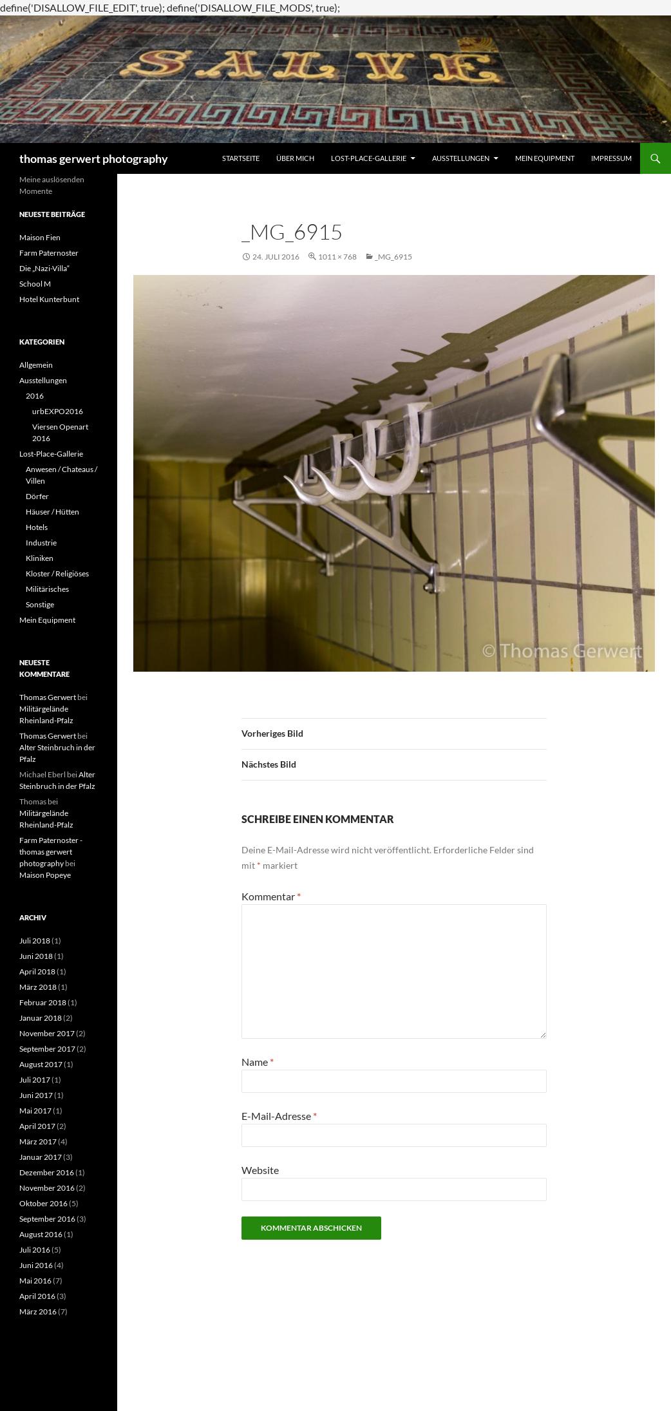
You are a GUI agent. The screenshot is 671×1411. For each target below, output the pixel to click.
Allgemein (36, 365)
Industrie (41, 542)
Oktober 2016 (43, 1203)
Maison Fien (40, 237)
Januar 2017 (40, 1157)
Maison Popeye (45, 875)
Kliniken (39, 558)
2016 (35, 396)
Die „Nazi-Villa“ (44, 268)
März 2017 (38, 1141)
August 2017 (40, 1064)
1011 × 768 (337, 256)
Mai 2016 (35, 1280)
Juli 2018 (34, 940)
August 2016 (40, 1234)
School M (35, 284)
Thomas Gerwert (47, 697)
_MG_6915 (393, 256)
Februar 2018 (42, 1002)
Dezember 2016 (46, 1172)
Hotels (37, 527)
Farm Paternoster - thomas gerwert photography (50, 851)
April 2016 (37, 1296)
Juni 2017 (36, 1095)
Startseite (241, 158)
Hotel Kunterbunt (49, 299)
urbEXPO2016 (57, 411)
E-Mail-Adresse (279, 1116)
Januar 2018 (40, 1018)
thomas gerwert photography (93, 158)
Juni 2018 (36, 956)
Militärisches (47, 589)
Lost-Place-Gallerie (368, 158)
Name (257, 1062)
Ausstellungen (460, 158)
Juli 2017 (34, 1079)
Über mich (295, 158)
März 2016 (38, 1311)
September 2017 (47, 1049)
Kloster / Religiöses (57, 573)
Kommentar (271, 896)
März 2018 (38, 987)
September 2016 (47, 1219)
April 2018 (37, 971)
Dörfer (37, 496)
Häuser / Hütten (52, 511)
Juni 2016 (36, 1265)
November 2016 (47, 1188)
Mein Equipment (544, 158)
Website (260, 1170)
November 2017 (47, 1033)
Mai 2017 (35, 1110)
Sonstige (40, 604)
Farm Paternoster (49, 253)
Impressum (611, 158)
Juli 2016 (34, 1250)
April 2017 (37, 1126)
